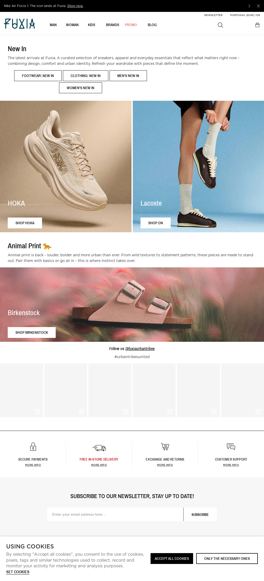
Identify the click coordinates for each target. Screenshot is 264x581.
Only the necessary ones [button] (227, 558)
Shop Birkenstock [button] (31, 332)
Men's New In (128, 75)
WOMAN (72, 25)
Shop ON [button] (155, 223)
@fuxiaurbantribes (140, 348)
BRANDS (112, 25)
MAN (53, 25)
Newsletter (213, 15)
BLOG (152, 25)
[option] (124, 6)
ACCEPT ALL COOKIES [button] (172, 558)
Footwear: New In (38, 75)
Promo (131, 25)
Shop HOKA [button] (24, 223)
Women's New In (80, 87)
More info (33, 464)
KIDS (91, 25)
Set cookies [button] (17, 572)
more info (99, 464)
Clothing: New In (86, 75)
